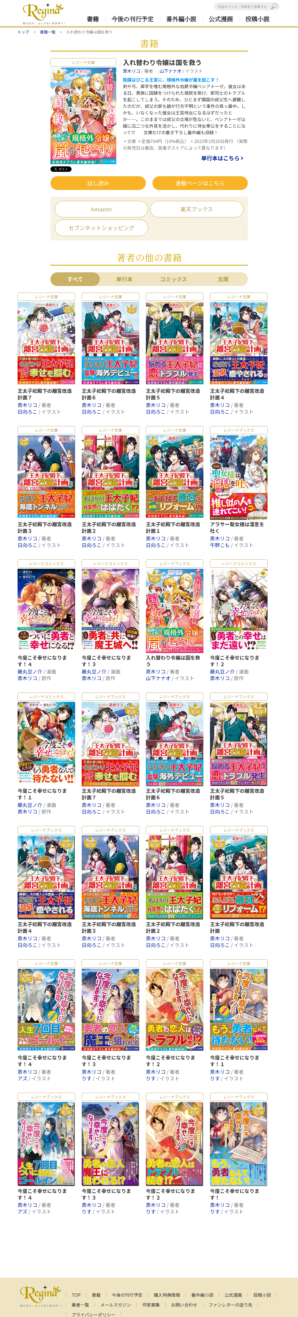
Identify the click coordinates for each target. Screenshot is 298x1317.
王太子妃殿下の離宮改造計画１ (173, 527)
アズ (23, 1078)
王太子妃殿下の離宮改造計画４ (237, 394)
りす (87, 1078)
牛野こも (220, 544)
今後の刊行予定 (132, 19)
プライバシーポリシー (93, 1314)
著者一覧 (80, 1304)
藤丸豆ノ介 (30, 671)
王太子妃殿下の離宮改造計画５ (173, 394)
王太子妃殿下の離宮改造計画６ (109, 394)
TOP (76, 1295)
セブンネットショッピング (101, 228)
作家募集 (151, 1304)
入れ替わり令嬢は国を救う (173, 661)
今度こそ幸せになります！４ (42, 661)
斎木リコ (132, 71)
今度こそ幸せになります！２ (234, 661)
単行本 (124, 279)
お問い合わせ (184, 1304)
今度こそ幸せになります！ (234, 1194)
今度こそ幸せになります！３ (106, 661)
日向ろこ (28, 411)
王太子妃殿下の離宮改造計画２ (109, 527)
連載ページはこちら (200, 183)
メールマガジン (115, 1304)
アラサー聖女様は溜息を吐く (237, 527)
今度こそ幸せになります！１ (42, 794)
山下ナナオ (171, 71)
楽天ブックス (196, 209)
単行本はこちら (220, 158)
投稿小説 (257, 19)
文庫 (223, 279)
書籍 (93, 19)
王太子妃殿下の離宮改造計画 (237, 927)
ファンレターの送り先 (230, 1304)
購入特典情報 (167, 1295)
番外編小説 (181, 19)
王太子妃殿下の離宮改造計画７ (45, 394)
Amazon (101, 209)
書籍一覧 (47, 32)
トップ (23, 32)
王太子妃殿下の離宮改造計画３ (45, 527)
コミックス (173, 279)
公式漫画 (221, 19)
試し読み (98, 183)
